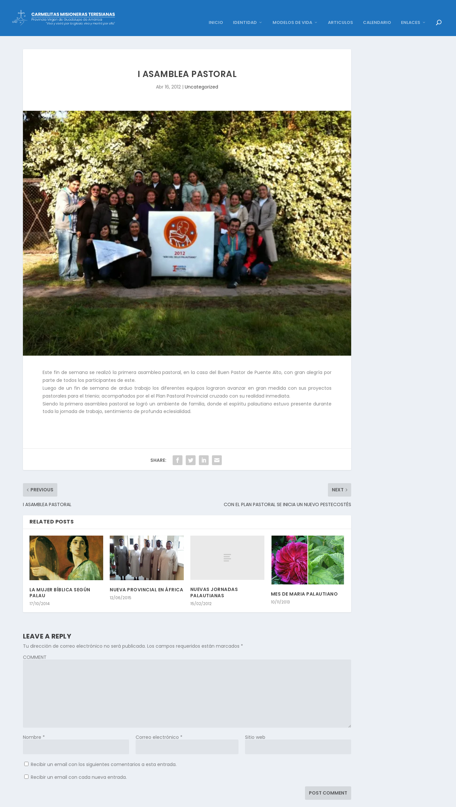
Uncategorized (201, 77)
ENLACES (410, 13)
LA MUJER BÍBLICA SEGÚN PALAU (59, 583)
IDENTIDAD (245, 13)
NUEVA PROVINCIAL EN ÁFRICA (146, 580)
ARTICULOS (340, 13)
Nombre (34, 727)
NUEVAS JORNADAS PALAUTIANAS (214, 582)
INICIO (216, 13)
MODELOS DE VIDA (292, 13)
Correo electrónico (159, 727)
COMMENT (35, 647)
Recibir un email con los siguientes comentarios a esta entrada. (104, 754)
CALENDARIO (377, 13)
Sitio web (255, 727)
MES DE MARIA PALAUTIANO (304, 584)
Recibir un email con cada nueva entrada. (79, 767)
